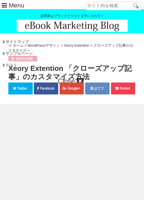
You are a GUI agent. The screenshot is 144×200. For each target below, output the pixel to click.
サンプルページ (19, 53)
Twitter (20, 88)
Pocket (123, 88)
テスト (11, 65)
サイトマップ (17, 41)
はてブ (97, 88)
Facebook (46, 88)
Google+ (71, 88)
